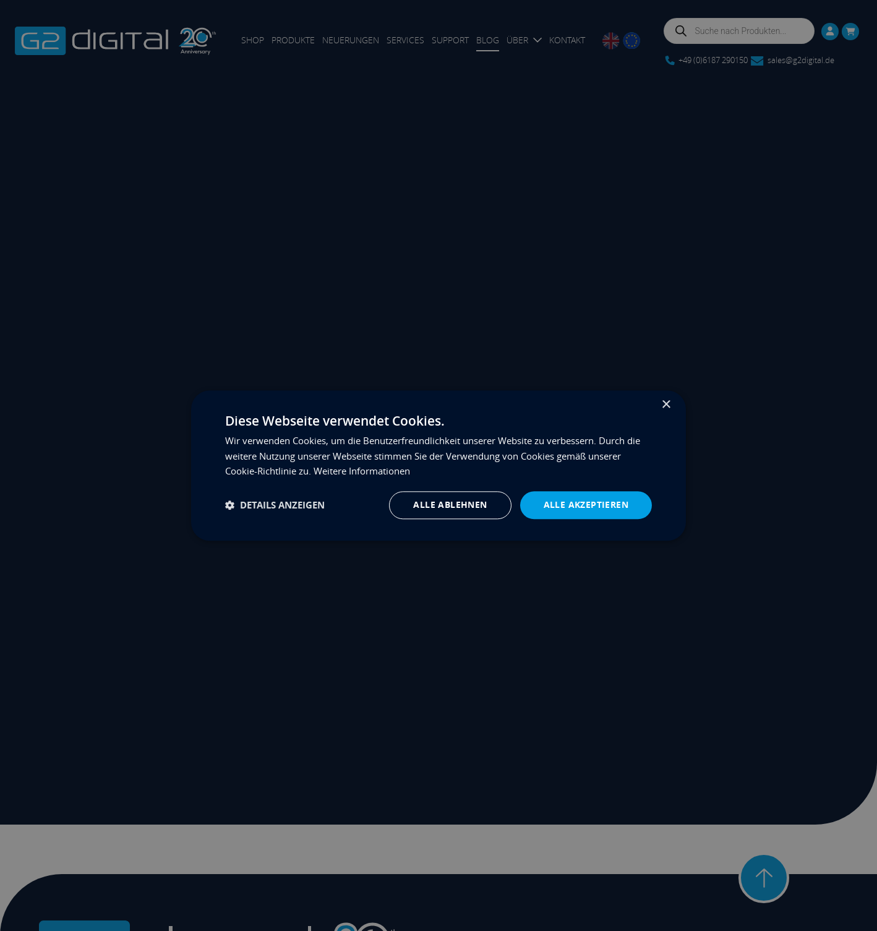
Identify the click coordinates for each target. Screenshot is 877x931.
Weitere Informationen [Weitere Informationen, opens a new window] (362, 471)
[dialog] (438, 465)
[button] (275, 505)
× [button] (665, 405)
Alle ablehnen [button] (450, 504)
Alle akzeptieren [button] (586, 504)
